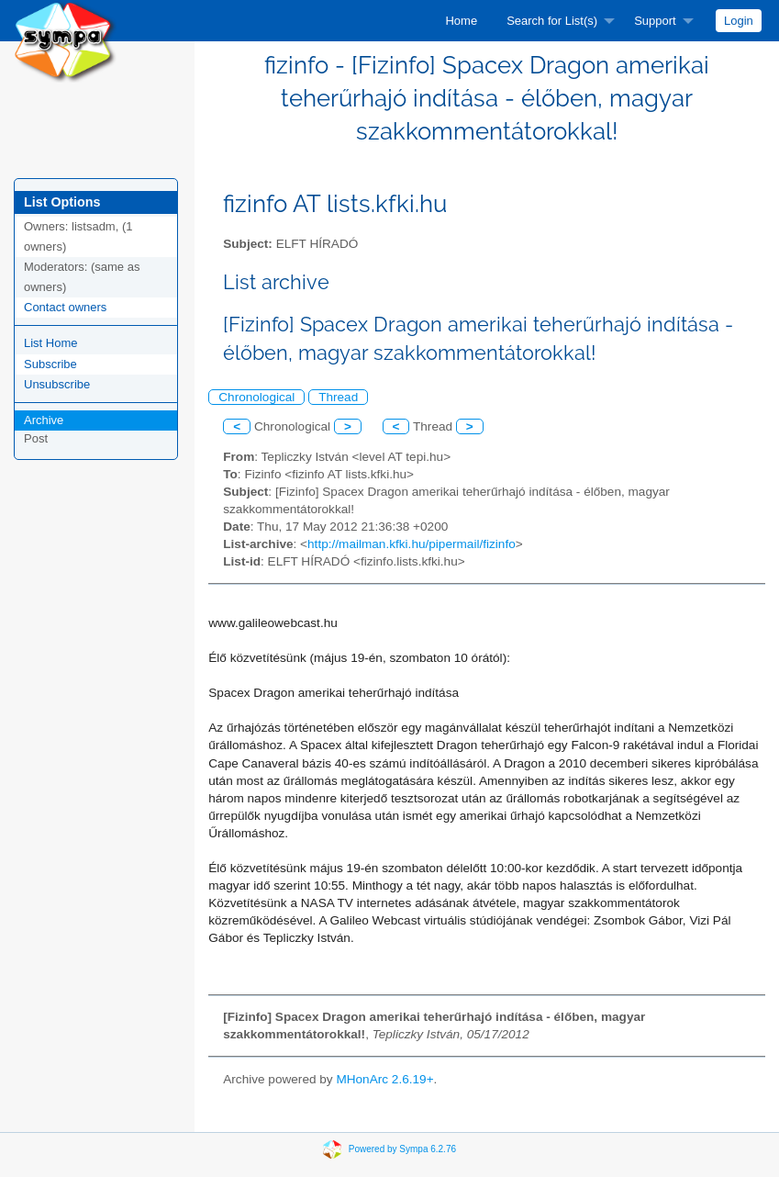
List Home (51, 343)
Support (655, 21)
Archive (43, 420)
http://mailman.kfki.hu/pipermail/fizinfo (411, 544)
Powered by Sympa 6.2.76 (402, 1148)
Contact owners (65, 307)
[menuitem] (461, 20)
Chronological (256, 397)
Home (461, 21)
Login (738, 21)
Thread (338, 397)
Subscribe (50, 364)
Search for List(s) (551, 21)
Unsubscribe (57, 384)
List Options (62, 202)
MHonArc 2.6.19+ (384, 1079)
